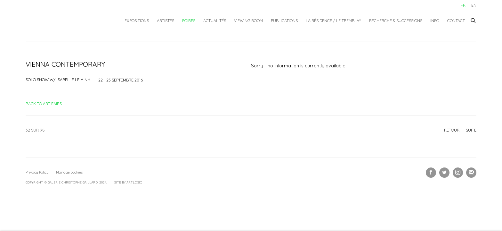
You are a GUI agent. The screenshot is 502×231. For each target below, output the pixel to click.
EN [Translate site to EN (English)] (473, 5)
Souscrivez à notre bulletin (471, 172)
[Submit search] (473, 19)
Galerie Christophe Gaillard (72, 20)
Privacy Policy (37, 172)
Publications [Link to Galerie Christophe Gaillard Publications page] (284, 20)
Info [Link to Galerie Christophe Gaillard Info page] (434, 20)
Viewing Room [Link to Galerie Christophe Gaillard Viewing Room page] (248, 20)
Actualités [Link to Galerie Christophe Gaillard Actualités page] (214, 20)
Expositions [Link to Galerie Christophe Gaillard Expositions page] (137, 20)
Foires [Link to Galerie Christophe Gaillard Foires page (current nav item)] (188, 20)
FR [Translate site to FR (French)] (463, 5)
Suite (471, 130)
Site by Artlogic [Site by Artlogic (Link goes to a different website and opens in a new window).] (128, 182)
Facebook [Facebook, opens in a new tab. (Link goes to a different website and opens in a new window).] (431, 172)
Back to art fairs (44, 103)
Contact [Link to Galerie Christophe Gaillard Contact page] (456, 20)
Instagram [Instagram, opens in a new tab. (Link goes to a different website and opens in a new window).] (458, 172)
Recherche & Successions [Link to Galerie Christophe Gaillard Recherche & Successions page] (395, 20)
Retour (451, 130)
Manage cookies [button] (69, 172)
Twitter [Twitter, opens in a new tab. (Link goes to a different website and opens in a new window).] (444, 172)
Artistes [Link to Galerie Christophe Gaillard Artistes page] (165, 20)
